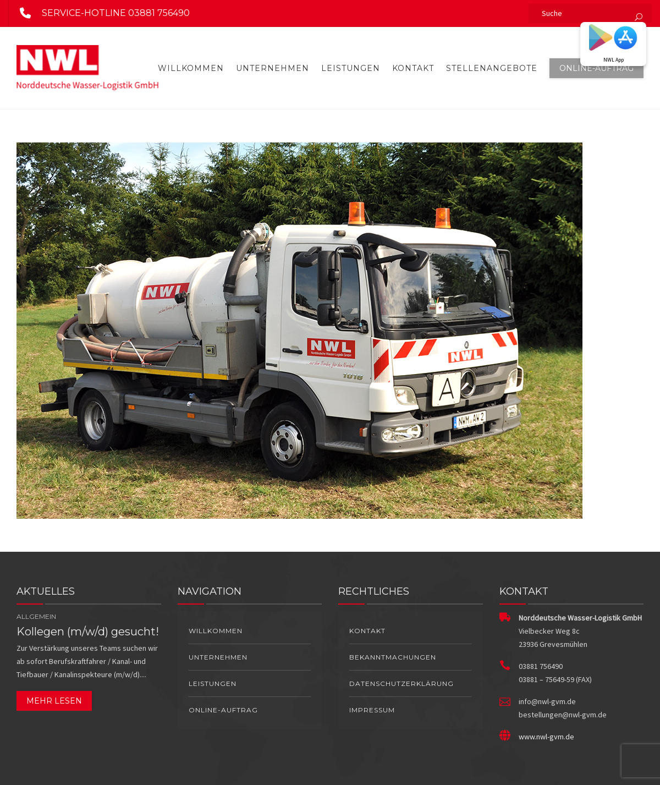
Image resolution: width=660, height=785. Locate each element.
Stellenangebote (491, 68)
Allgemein (36, 616)
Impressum (372, 710)
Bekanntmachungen (392, 657)
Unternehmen (272, 68)
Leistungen (350, 68)
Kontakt (413, 68)
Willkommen (191, 68)
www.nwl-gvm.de (546, 737)
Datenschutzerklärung (401, 683)
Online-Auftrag (596, 68)
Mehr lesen (54, 701)
